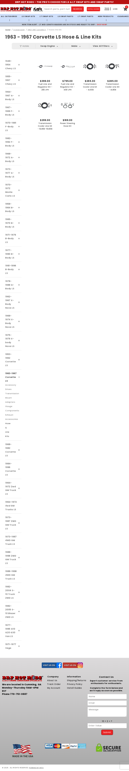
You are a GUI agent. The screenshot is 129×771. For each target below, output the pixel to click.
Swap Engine (47, 46)
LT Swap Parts (85, 16)
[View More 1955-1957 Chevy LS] (19, 80)
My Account (53, 687)
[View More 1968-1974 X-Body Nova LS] (19, 321)
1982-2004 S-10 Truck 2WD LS (10, 592)
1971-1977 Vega (10, 646)
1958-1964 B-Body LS (9, 207)
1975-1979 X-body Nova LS (9, 341)
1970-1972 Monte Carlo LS (10, 190)
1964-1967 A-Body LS (9, 95)
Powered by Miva (36, 768)
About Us (52, 680)
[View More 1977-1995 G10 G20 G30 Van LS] (19, 631)
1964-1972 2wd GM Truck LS (10, 488)
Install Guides (74, 687)
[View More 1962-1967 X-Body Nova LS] (19, 302)
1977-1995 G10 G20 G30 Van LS (10, 631)
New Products (106, 16)
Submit (107, 732)
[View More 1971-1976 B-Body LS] (19, 239)
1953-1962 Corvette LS (10, 360)
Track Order (54, 684)
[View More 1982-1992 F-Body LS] (19, 142)
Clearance (123, 16)
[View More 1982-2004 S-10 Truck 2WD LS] (19, 592)
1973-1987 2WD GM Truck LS (10, 523)
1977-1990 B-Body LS (9, 254)
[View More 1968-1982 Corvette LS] (19, 450)
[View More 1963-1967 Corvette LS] (19, 377)
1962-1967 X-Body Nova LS (9, 302)
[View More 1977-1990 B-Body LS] (19, 254)
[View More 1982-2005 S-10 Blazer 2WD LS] (19, 612)
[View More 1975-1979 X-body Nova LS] (19, 341)
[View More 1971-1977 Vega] (19, 646)
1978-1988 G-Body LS (9, 285)
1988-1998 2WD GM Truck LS (10, 558)
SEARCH (77, 9)
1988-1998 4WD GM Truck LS (11, 575)
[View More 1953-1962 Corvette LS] (19, 360)
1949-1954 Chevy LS (10, 65)
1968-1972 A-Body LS (9, 157)
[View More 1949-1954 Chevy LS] (19, 65)
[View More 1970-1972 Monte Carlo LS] (19, 190)
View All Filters (101, 46)
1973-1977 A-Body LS (9, 173)
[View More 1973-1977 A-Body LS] (19, 173)
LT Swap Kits (46, 16)
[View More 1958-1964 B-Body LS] (19, 208)
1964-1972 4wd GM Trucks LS (11, 505)
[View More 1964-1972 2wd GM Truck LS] (19, 488)
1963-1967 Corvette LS (11, 377)
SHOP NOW (101, 24)
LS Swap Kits (28, 16)
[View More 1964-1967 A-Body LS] (19, 96)
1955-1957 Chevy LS (10, 80)
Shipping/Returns (76, 680)
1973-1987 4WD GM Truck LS (11, 540)
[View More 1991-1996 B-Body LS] (19, 270)
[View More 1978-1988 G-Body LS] (19, 285)
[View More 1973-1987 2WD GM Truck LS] (19, 523)
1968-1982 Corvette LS (10, 450)
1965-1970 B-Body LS (9, 223)
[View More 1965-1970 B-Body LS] (19, 223)
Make (74, 46)
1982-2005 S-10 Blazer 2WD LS (10, 611)
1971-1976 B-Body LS (10, 238)
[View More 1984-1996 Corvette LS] (19, 469)
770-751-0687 (18, 694)
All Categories (9, 16)
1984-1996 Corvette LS (10, 469)
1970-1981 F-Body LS (10, 126)
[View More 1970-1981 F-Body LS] (19, 127)
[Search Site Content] (57, 9)
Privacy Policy (74, 684)
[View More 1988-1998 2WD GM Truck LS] (19, 558)
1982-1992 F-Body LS (9, 142)
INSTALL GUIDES (93, 9)
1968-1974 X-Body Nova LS (9, 321)
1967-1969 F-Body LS (9, 111)
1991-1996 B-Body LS (10, 269)
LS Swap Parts (65, 16)
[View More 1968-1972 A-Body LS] (19, 158)
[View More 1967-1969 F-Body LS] (19, 111)
